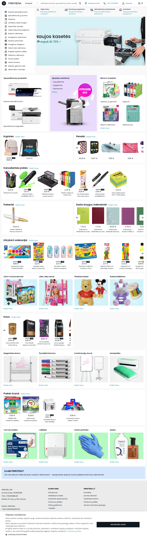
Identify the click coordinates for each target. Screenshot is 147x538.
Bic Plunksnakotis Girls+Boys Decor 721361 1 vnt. (83, 195)
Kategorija (28, 3)
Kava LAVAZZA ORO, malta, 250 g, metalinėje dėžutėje (12, 344)
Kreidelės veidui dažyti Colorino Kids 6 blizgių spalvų (38, 267)
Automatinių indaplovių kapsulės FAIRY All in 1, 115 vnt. (31, 419)
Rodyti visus (104, 128)
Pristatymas (52, 492)
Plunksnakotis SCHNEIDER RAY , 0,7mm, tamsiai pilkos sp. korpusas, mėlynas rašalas (100, 195)
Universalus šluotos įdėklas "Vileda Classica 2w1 (73, 419)
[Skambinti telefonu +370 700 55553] (111, 3)
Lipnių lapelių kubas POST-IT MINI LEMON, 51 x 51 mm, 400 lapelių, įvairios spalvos (118, 194)
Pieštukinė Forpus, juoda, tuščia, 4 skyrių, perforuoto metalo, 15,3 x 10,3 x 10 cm (48, 195)
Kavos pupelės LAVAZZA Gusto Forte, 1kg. (44, 343)
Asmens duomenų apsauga (94, 505)
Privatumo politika (55, 502)
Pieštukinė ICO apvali (11, 193)
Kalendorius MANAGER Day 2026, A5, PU (98, 231)
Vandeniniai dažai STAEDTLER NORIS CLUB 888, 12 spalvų (17, 267)
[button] (49, 534)
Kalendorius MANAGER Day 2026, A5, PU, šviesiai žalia (83, 231)
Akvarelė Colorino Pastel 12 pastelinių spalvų (60, 267)
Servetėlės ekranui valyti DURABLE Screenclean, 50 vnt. (49, 421)
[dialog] (73, 524)
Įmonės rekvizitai (90, 496)
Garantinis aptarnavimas (57, 499)
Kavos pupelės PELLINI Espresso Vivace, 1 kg (59, 344)
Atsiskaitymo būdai (55, 496)
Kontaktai (87, 492)
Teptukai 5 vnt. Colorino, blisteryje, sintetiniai (125, 267)
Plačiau (54, 92)
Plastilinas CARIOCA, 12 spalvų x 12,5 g (86, 267)
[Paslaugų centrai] (92, 3)
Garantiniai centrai (91, 499)
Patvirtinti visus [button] (118, 524)
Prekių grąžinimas (55, 505)
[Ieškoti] (80, 3)
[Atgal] (38, 41)
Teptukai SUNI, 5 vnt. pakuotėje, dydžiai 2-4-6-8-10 (107, 267)
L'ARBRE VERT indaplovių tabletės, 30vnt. (12, 419)
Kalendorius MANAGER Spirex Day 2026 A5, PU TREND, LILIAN (113, 231)
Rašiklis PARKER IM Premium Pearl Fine (16, 231)
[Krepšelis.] (140, 3)
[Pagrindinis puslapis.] (15, 3)
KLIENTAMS (53, 488)
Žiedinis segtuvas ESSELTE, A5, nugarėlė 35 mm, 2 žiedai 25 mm (67, 194)
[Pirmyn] (143, 41)
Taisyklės (51, 508)
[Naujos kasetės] (90, 41)
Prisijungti (128, 3)
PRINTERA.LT (89, 488)
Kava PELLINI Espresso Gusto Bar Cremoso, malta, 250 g (29, 344)
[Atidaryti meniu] (4, 3)
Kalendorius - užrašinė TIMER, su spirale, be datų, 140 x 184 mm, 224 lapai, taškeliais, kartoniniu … (128, 231)
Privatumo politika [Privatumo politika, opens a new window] (74, 531)
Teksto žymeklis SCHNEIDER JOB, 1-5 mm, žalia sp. (27, 195)
